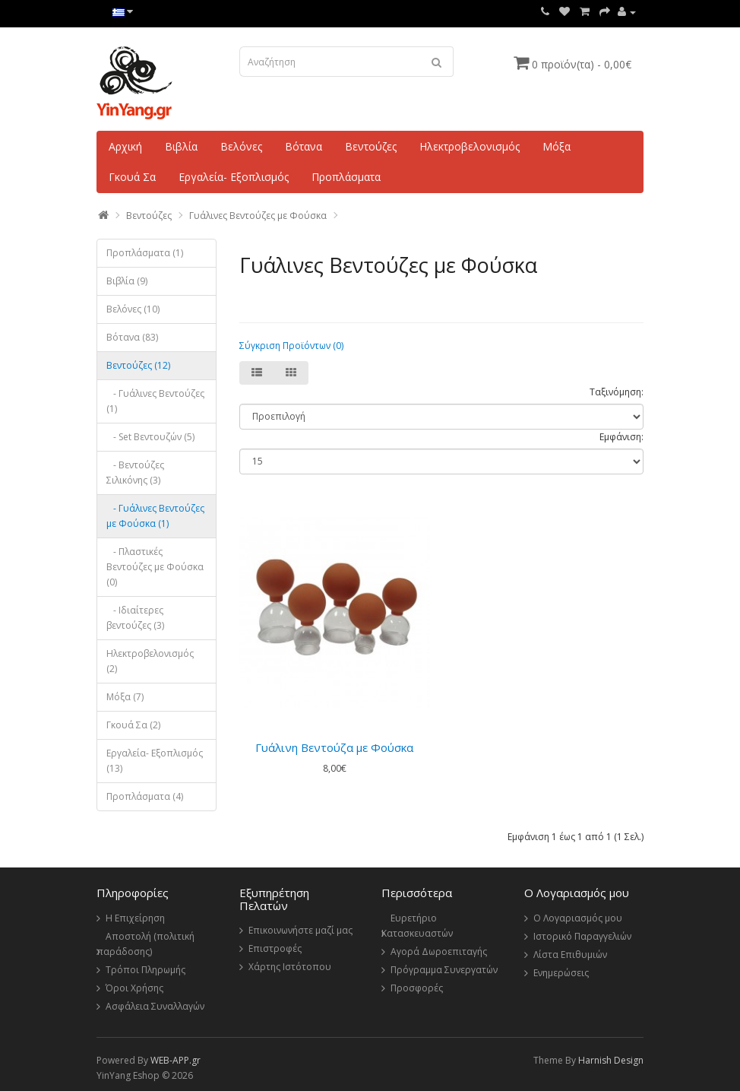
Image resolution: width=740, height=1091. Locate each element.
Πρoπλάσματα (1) (144, 252)
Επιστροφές (275, 948)
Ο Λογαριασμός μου (577, 918)
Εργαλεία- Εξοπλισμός (234, 177)
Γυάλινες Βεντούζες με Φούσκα (258, 215)
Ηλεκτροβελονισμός (469, 146)
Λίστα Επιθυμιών (570, 954)
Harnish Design (611, 1060)
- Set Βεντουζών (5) (150, 436)
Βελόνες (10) (133, 309)
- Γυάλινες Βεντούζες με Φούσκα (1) (155, 516)
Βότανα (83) (132, 337)
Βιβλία (181, 146)
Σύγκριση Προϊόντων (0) (291, 345)
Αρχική (125, 146)
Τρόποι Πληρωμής (145, 969)
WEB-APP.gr (175, 1060)
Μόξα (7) (125, 696)
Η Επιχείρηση (135, 918)
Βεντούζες (371, 146)
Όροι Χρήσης (134, 988)
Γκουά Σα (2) (133, 724)
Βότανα (303, 146)
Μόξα (556, 146)
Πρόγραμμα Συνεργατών (444, 969)
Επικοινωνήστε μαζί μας (300, 930)
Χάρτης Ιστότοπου (289, 966)
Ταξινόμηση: (617, 391)
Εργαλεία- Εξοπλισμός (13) (154, 761)
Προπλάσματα (346, 177)
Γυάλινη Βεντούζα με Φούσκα (334, 747)
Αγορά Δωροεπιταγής (439, 951)
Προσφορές (417, 988)
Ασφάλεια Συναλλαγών (155, 1006)
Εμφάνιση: (621, 436)
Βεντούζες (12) (138, 365)
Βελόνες (241, 146)
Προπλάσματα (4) (144, 796)
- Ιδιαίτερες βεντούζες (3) (135, 618)
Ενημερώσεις (561, 972)
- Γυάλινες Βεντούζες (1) (155, 401)
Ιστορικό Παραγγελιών (582, 936)
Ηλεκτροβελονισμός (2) (150, 661)
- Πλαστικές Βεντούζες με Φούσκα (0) (155, 566)
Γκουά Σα (132, 177)
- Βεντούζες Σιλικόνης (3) (135, 472)
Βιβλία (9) (126, 280)
